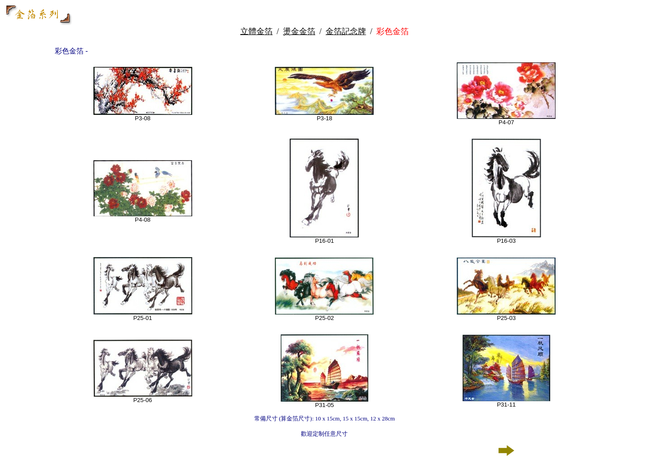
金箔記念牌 (346, 31)
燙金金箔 (299, 31)
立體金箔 (256, 31)
